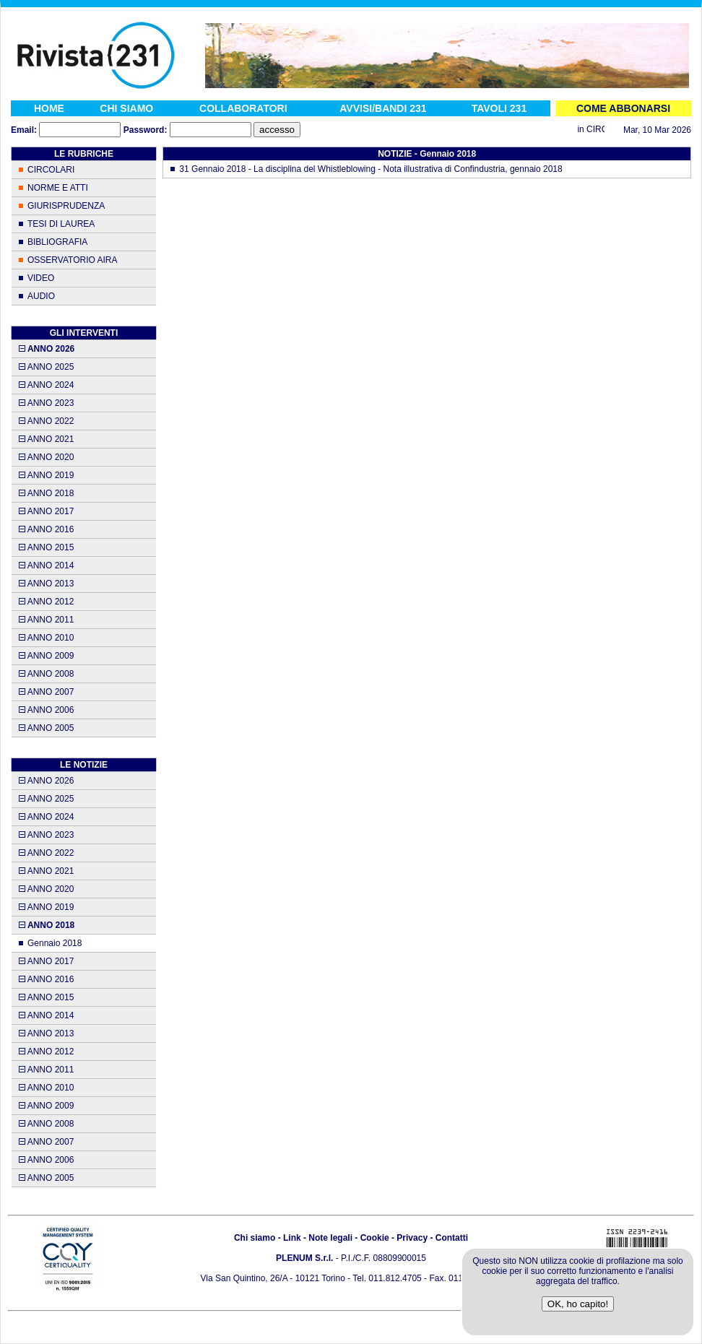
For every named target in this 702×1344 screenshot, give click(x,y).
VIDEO (40, 278)
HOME (49, 108)
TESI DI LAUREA (61, 224)
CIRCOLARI (50, 170)
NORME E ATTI (57, 188)
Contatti (452, 1238)
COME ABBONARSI (623, 108)
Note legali (330, 1238)
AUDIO (41, 296)
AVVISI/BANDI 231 (382, 108)
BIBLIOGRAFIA (57, 242)
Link (292, 1238)
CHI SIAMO (126, 108)
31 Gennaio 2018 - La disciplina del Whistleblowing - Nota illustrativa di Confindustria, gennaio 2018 (370, 169)
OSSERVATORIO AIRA (72, 260)
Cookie (374, 1238)
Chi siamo (254, 1238)
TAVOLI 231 (499, 108)
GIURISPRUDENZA (66, 206)
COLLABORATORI (243, 108)
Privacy (412, 1238)
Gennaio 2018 (54, 943)
